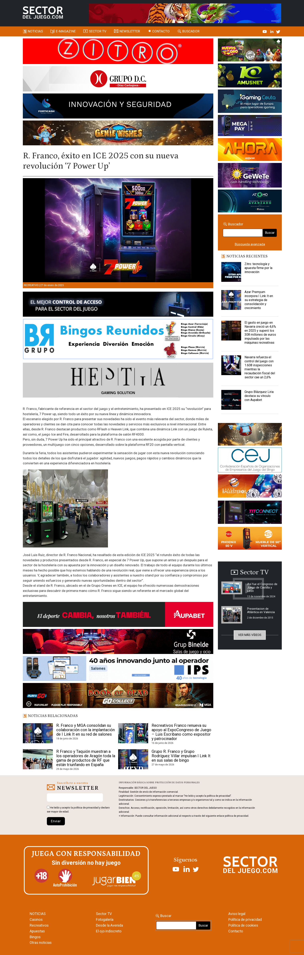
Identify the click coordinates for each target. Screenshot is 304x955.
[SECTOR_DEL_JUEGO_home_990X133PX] (118, 52)
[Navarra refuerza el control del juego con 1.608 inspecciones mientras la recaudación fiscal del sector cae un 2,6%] (231, 365)
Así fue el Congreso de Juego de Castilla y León (262, 587)
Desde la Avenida (109, 925)
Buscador (190, 31)
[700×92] (118, 696)
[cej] (250, 461)
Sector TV (104, 914)
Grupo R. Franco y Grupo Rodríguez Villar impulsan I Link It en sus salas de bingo (181, 755)
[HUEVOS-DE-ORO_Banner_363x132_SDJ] (250, 51)
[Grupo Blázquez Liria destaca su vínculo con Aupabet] (231, 400)
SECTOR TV (97, 31)
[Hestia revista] (118, 381)
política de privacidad (86, 807)
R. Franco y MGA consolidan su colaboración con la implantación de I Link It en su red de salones (85, 729)
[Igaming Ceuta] (250, 102)
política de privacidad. (237, 815)
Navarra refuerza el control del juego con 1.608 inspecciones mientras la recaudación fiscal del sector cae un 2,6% (260, 367)
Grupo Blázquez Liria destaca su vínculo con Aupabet (259, 396)
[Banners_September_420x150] (250, 539)
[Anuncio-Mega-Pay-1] (250, 126)
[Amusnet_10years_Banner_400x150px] (250, 76)
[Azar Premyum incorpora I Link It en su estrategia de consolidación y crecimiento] (231, 300)
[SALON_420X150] (250, 150)
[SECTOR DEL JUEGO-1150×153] (118, 79)
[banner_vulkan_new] (118, 305)
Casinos (36, 919)
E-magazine (66, 31)
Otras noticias (41, 942)
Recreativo (31, 285)
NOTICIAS (38, 914)
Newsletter (130, 31)
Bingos (35, 937)
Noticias (35, 31)
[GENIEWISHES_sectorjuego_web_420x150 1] (250, 435)
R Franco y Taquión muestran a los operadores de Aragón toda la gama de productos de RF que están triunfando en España (85, 758)
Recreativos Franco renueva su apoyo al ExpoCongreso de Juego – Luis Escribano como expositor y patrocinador (181, 732)
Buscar (270, 233)
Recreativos (39, 925)
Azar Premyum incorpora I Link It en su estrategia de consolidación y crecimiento (259, 300)
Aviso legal (236, 914)
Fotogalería (104, 919)
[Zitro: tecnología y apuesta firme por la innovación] (231, 272)
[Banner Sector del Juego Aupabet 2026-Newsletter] (118, 615)
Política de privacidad (245, 919)
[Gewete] (250, 176)
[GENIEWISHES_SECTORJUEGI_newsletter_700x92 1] (118, 134)
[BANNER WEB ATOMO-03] (250, 202)
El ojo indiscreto (108, 931)
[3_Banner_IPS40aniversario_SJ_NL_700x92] (118, 669)
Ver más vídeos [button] (249, 635)
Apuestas (37, 931)
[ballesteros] (250, 487)
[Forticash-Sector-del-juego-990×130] (118, 107)
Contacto (161, 31)
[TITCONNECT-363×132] (250, 513)
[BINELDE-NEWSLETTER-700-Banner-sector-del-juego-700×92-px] (118, 642)
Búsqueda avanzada (250, 244)
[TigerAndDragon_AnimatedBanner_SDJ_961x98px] (185, 13)
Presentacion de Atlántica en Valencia (261, 610)
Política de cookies (243, 925)
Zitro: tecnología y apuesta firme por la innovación (258, 268)
